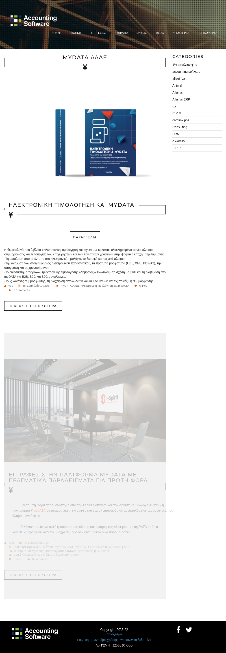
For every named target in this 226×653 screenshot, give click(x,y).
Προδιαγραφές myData (61, 552)
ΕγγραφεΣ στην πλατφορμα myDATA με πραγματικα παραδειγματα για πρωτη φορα (78, 478)
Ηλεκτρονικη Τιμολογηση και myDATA (71, 205)
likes (141, 286)
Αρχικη (56, 32)
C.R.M (176, 113)
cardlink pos (180, 120)
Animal (177, 85)
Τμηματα (121, 32)
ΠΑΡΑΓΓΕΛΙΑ (85, 237)
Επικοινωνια (208, 32)
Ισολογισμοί (114, 634)
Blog (160, 32)
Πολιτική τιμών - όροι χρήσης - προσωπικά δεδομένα (114, 640)
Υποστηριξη (181, 32)
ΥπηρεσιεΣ (98, 32)
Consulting (179, 127)
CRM (176, 134)
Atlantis (177, 92)
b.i (174, 106)
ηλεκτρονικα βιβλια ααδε (94, 552)
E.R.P (176, 148)
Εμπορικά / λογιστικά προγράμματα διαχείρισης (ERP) (43, 555)
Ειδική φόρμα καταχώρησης (27, 552)
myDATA (39, 512)
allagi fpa (178, 78)
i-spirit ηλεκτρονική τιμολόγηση (33, 548)
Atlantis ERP (181, 99)
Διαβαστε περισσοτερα (33, 306)
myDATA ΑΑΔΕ (85, 57)
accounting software (186, 71)
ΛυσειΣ (142, 32)
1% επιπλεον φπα (184, 64)
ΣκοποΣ (76, 32)
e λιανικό (178, 141)
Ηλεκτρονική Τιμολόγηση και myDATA (105, 286)
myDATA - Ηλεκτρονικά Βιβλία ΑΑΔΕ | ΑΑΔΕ (103, 548)
